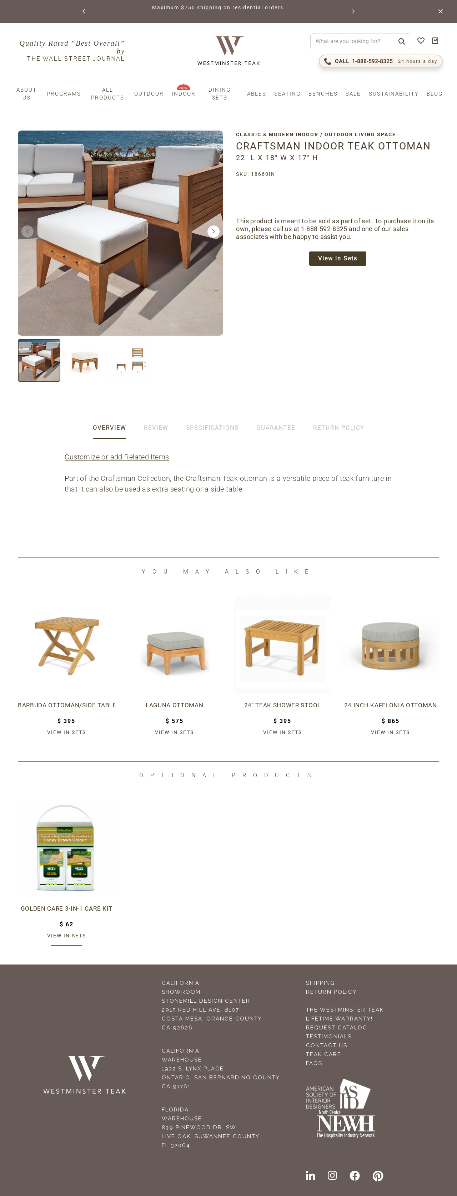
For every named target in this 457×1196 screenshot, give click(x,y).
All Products (107, 94)
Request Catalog (336, 1027)
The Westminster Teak (345, 1010)
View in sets (66, 732)
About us (26, 94)
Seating (287, 94)
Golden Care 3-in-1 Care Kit (66, 908)
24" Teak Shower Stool (282, 705)
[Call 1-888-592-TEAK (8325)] (381, 61)
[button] (83, 11)
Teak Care (323, 1054)
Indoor (184, 94)
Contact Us (326, 1045)
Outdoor (149, 94)
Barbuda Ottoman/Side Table (66, 705)
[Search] (401, 41)
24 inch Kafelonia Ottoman (391, 705)
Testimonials (329, 1036)
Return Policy (331, 992)
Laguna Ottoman (175, 705)
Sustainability (394, 94)
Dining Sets (220, 94)
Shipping (320, 983)
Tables (254, 94)
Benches (323, 94)
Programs (64, 94)
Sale (353, 94)
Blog (435, 94)
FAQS (314, 1063)
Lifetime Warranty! (339, 1019)
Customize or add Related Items (118, 457)
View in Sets (341, 259)
